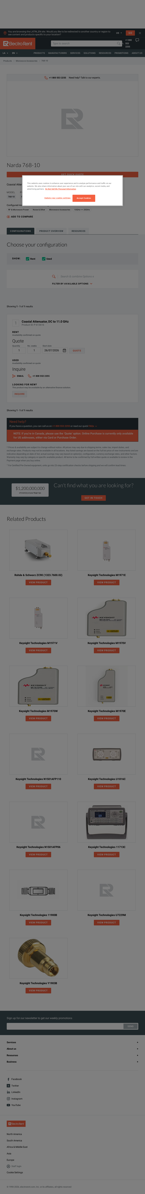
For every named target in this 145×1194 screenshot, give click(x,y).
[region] (72, 190)
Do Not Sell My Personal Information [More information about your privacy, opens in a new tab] (60, 189)
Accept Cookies (84, 198)
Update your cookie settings (57, 198)
